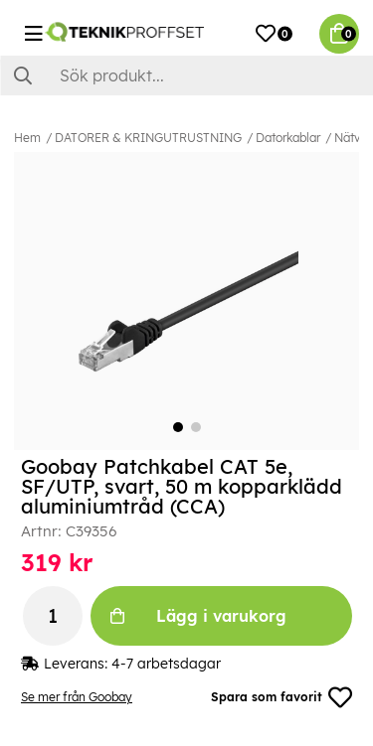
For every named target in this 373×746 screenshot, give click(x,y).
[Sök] (186, 75)
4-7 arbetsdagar (166, 663)
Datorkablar (288, 137)
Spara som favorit (281, 697)
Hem (27, 137)
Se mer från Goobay (76, 696)
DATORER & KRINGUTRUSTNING (148, 137)
